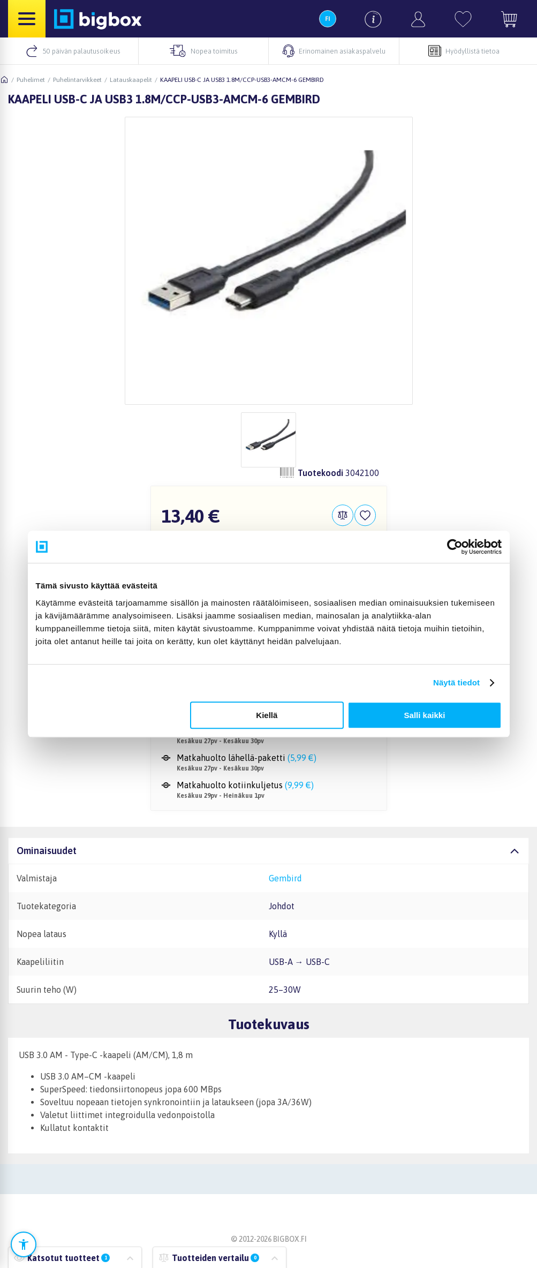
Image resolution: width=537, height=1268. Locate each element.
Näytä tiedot (456, 682)
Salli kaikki (424, 715)
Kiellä (266, 715)
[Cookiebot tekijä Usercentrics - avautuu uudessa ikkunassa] (455, 547)
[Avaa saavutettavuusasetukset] (23, 1244)
